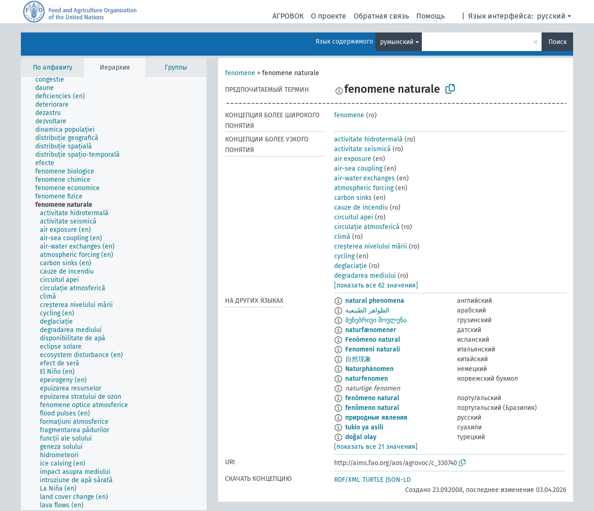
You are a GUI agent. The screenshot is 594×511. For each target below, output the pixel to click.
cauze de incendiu (361, 207)
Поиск (558, 42)
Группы (176, 67)
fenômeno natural (372, 408)
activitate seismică (362, 149)
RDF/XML (347, 480)
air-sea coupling (358, 168)
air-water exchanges (364, 178)
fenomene (240, 73)
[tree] (114, 293)
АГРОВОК (287, 16)
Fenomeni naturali (372, 349)
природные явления (376, 418)
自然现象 (358, 359)
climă (342, 237)
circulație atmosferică (367, 227)
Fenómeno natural (372, 340)
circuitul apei (353, 217)
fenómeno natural (372, 398)
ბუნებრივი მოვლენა (376, 320)
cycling (344, 256)
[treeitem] (53, 80)
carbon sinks (353, 198)
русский (551, 16)
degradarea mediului (365, 276)
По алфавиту (52, 67)
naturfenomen (366, 379)
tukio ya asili (364, 427)
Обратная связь (381, 16)
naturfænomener (370, 330)
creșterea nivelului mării (370, 246)
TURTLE (372, 480)
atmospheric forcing (364, 188)
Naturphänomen (369, 369)
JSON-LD (398, 480)
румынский (396, 42)
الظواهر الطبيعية (367, 310)
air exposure (352, 159)
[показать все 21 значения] (376, 447)
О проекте (328, 16)
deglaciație (350, 266)
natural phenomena (374, 301)
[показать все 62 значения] (376, 285)
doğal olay (360, 437)
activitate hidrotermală (368, 139)
